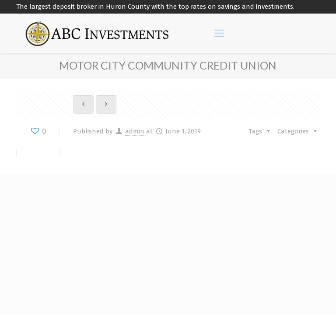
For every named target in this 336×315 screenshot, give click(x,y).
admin (134, 131)
